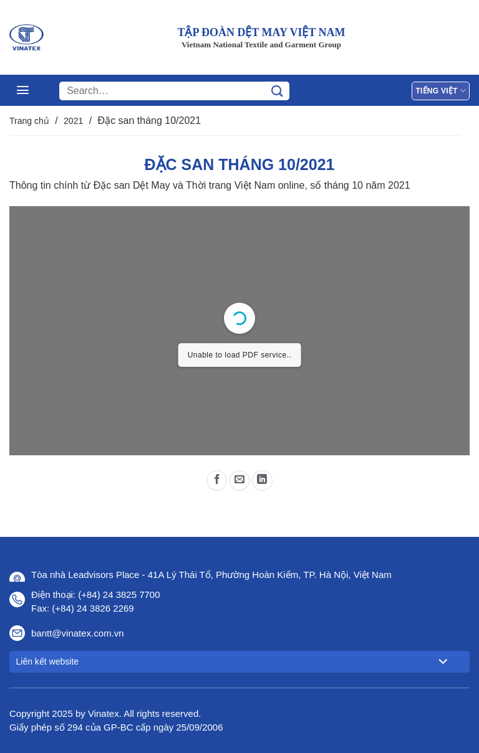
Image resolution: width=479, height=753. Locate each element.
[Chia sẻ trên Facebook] (216, 480)
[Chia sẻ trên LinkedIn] (262, 480)
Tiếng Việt (440, 91)
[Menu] (22, 90)
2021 (73, 121)
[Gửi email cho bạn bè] (240, 480)
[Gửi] (277, 91)
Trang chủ (29, 121)
